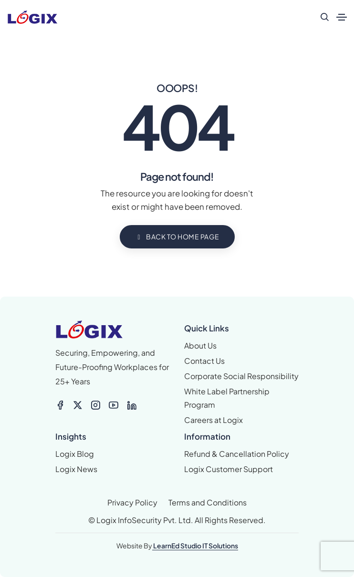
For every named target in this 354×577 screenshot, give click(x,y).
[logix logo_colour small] (89, 329)
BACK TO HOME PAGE (177, 236)
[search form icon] (324, 17)
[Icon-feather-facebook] (60, 405)
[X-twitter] (77, 405)
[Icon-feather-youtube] (113, 405)
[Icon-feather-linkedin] (131, 405)
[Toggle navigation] (341, 17)
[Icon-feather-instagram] (95, 405)
